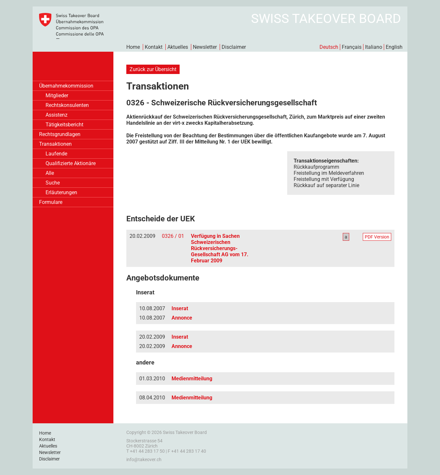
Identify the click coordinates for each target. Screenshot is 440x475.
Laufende (56, 154)
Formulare (50, 202)
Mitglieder (57, 95)
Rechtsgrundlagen (59, 134)
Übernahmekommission (66, 86)
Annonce (182, 318)
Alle (50, 173)
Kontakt (153, 47)
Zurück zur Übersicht (153, 69)
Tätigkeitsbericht (64, 124)
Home (133, 47)
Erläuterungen (61, 192)
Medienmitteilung (192, 378)
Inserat (180, 308)
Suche (53, 183)
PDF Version (377, 236)
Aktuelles (177, 47)
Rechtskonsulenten (67, 105)
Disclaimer (234, 47)
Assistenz (57, 115)
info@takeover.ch (144, 459)
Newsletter (205, 47)
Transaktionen (55, 144)
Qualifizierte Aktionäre (71, 163)
